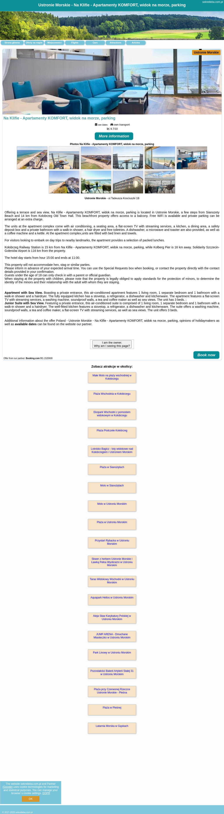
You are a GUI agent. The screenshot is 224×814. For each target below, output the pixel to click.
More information (114, 136)
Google (7, 786)
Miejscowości (54, 42)
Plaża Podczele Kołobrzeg (112, 430)
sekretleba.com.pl (212, 1)
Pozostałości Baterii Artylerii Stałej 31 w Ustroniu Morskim (111, 672)
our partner (84, 324)
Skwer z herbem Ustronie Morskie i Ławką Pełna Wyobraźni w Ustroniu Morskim (112, 562)
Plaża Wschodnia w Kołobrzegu (112, 393)
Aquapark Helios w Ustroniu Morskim (112, 597)
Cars (95, 42)
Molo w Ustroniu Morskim (112, 503)
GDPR (46, 793)
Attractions (115, 42)
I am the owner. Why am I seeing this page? (112, 344)
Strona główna (12, 42)
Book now (206, 355)
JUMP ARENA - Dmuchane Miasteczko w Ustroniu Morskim (112, 636)
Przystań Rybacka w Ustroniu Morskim (112, 542)
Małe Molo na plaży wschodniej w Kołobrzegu (112, 377)
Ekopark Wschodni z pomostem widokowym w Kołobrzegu (112, 414)
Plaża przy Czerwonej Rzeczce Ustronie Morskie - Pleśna (112, 691)
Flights (75, 42)
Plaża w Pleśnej (112, 707)
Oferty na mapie (34, 42)
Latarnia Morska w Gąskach (112, 726)
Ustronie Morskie (206, 52)
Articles (136, 42)
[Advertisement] (112, 774)
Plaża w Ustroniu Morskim (112, 522)
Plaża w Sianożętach (112, 467)
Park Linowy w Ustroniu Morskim (112, 652)
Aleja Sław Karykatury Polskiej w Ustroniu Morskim (112, 617)
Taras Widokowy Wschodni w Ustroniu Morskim (112, 581)
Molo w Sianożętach (112, 485)
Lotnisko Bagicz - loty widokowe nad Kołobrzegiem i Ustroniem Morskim (112, 450)
